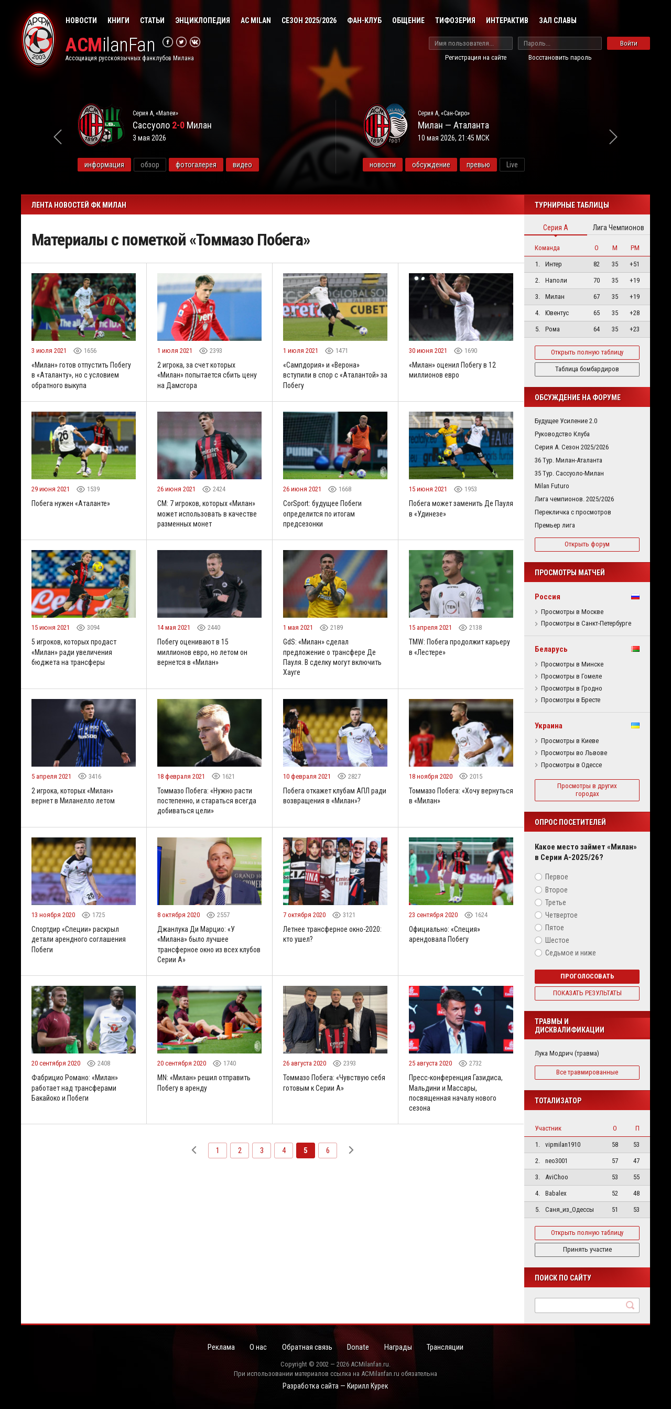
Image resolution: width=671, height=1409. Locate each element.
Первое (556, 877)
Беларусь (551, 649)
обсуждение (459, 164)
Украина (548, 725)
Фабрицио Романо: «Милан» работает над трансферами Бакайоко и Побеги (75, 1091)
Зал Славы (558, 20)
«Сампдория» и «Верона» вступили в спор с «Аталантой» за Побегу (331, 375)
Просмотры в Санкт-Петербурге (586, 623)
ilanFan (111, 45)
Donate (359, 1347)
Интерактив (507, 20)
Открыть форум (587, 544)
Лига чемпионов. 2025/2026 (574, 499)
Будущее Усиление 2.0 (566, 421)
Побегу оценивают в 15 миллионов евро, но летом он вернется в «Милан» (204, 653)
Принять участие (587, 1249)
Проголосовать (587, 976)
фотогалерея (223, 164)
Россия (547, 596)
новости (410, 164)
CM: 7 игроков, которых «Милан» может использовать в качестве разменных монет (208, 514)
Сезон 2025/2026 (309, 20)
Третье (555, 902)
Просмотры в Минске (572, 664)
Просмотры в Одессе (571, 765)
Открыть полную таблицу (587, 352)
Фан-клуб (364, 20)
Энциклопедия (202, 20)
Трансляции (449, 1347)
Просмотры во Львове (574, 753)
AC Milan (256, 20)
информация (132, 164)
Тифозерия (455, 20)
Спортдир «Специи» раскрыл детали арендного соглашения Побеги (79, 941)
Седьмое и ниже (570, 953)
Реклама (217, 1347)
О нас (256, 1347)
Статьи (152, 20)
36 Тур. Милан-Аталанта (568, 460)
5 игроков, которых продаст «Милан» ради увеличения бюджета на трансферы (75, 653)
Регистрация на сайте (475, 57)
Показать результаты (587, 993)
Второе (556, 890)
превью (506, 164)
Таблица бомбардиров (587, 369)
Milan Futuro (552, 486)
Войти (628, 43)
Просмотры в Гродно (571, 688)
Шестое (557, 940)
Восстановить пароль (560, 57)
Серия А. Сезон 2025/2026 (572, 447)
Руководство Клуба (562, 434)
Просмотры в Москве (572, 612)
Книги (118, 20)
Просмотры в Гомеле (571, 676)
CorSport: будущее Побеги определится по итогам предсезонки (323, 514)
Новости (81, 20)
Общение (408, 20)
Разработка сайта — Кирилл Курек (335, 1386)
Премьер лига (555, 525)
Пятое (554, 927)
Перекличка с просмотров (573, 512)
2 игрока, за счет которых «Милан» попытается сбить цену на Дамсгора (207, 375)
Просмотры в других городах (587, 790)
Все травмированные (587, 1072)
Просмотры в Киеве (570, 741)
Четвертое (561, 915)
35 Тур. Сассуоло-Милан (569, 473)
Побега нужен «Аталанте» (71, 504)
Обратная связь (306, 1347)
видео (270, 164)
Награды (400, 1347)
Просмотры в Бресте (570, 700)
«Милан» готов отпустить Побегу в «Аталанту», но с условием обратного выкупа (82, 375)
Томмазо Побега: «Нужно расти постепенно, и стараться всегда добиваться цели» (207, 802)
